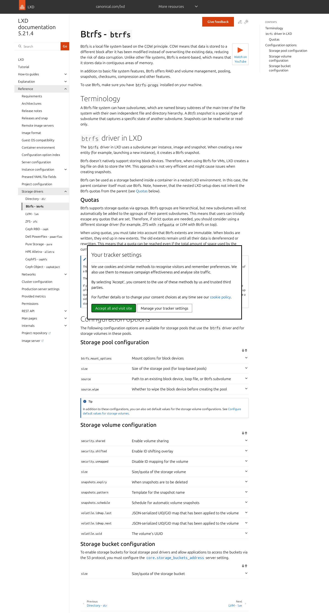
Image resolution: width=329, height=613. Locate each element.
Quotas (274, 39)
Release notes (32, 111)
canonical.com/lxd (110, 6)
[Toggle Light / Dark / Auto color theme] (246, 22)
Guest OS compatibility (38, 140)
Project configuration (37, 184)
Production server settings (40, 289)
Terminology (274, 28)
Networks (29, 274)
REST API (28, 311)
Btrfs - (35, 206)
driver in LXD (278, 33)
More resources (171, 6)
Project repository (34, 333)
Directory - (35, 199)
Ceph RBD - (37, 229)
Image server (31, 341)
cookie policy (220, 297)
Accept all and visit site (113, 308)
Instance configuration (38, 169)
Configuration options (281, 45)
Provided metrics (34, 296)
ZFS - (31, 221)
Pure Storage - (39, 244)
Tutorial (23, 67)
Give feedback (218, 22)
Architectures (31, 103)
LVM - (32, 214)
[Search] (37, 46)
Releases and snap (35, 118)
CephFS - (36, 259)
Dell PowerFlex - (44, 236)
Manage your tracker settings (164, 308)
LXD (21, 59)
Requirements (32, 96)
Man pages (29, 318)
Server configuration (36, 162)
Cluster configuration (37, 281)
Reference (25, 89)
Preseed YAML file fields (39, 177)
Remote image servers (38, 125)
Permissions (30, 303)
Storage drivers (32, 191)
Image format (31, 133)
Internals (28, 325)
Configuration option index (41, 155)
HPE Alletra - (40, 251)
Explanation (26, 81)
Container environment (38, 147)
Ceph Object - (43, 267)
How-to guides (28, 74)
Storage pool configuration (288, 50)
